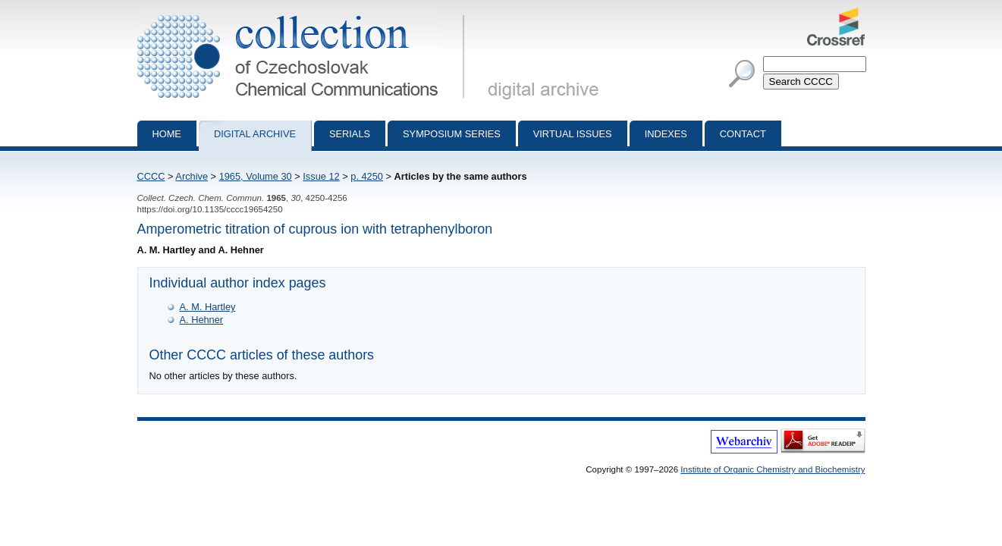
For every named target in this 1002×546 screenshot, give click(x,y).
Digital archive (255, 134)
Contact (743, 134)
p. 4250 (366, 176)
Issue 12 (321, 176)
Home (166, 134)
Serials (349, 134)
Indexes (666, 134)
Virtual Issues (572, 134)
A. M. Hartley (208, 306)
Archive (191, 176)
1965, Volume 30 (255, 176)
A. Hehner (202, 319)
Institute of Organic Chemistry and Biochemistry (772, 469)
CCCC (151, 176)
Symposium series (452, 134)
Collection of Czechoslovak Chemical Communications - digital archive (303, 14)
